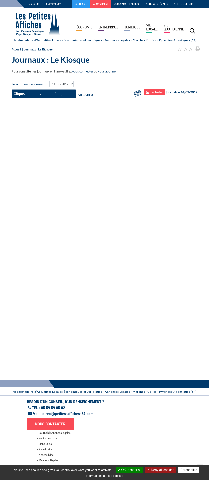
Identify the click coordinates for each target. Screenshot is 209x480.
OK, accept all (129, 470)
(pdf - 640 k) (52, 94)
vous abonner (107, 71)
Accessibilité (46, 455)
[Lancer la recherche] (192, 30)
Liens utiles (45, 444)
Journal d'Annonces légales (55, 433)
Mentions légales (48, 460)
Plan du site (45, 449)
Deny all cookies (160, 470)
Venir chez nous (48, 438)
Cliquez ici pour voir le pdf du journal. (44, 93)
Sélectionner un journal (27, 84)
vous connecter (82, 71)
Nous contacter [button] (50, 424)
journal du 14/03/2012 (171, 92)
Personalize (188, 470)
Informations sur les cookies (104, 475)
